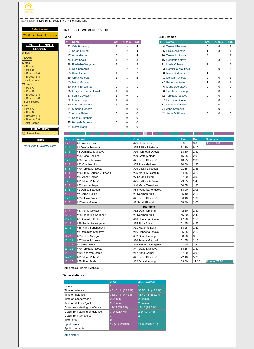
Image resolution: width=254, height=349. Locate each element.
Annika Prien (80, 113)
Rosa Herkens (81, 73)
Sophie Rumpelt (82, 117)
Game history (71, 334)
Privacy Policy (47, 145)
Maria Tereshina (82, 86)
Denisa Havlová (176, 77)
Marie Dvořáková (176, 86)
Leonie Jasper (80, 100)
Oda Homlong (80, 46)
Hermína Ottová (176, 100)
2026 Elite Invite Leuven (40, 47)
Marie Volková (175, 64)
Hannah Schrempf (83, 122)
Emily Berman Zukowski (86, 91)
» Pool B (29, 69)
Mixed (26, 62)
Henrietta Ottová (176, 59)
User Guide (29, 145)
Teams (27, 57)
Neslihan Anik (80, 68)
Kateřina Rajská (176, 104)
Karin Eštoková (175, 82)
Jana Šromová (175, 108)
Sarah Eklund (80, 50)
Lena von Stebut (82, 104)
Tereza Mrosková (176, 95)
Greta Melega (80, 77)
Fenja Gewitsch (81, 95)
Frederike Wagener (83, 64)
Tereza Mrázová (176, 55)
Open (25, 105)
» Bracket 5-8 (32, 76)
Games (27, 53)
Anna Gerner (80, 55)
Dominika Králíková (178, 68)
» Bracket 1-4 (32, 73)
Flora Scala (79, 59)
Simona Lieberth (82, 108)
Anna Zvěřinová (176, 113)
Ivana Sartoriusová (177, 73)
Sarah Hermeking (177, 91)
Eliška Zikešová (175, 50)
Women (27, 84)
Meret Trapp (79, 126)
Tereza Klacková (176, 46)
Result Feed (34, 133)
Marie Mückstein (82, 82)
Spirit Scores (31, 80)
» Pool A (29, 66)
